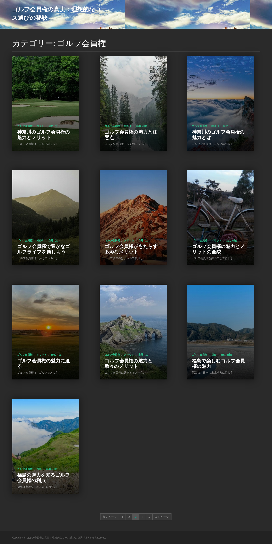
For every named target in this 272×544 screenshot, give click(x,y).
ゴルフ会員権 (24, 126)
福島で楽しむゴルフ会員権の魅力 (218, 363)
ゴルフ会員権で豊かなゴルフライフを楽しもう (43, 248)
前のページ (110, 516)
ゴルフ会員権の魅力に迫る (43, 363)
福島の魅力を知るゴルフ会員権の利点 (43, 477)
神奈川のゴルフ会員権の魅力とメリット (43, 134)
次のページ (162, 516)
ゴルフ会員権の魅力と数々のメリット (129, 363)
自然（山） (54, 126)
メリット (129, 240)
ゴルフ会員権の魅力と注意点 (131, 134)
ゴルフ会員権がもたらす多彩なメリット (131, 248)
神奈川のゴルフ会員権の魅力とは (218, 134)
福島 (213, 354)
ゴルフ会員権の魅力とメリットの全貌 (218, 248)
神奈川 (40, 126)
